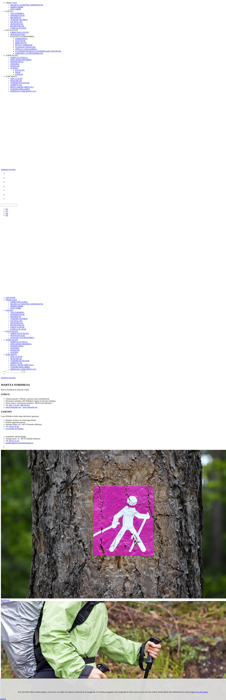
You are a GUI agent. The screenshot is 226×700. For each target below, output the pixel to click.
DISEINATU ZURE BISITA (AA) (23, 91)
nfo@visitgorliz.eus (13, 407)
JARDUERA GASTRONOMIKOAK (29, 53)
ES (7, 209)
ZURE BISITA (11, 76)
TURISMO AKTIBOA (19, 20)
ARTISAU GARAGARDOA (26, 49)
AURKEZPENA (21, 39)
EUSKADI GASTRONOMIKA (22, 37)
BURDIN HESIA (16, 62)
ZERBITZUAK (16, 85)
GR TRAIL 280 (16, 22)
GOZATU (9, 11)
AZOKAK (19, 74)
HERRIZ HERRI (16, 7)
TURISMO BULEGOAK (20, 83)
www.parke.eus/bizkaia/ (15, 429)
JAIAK (17, 72)
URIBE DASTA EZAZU (19, 32)
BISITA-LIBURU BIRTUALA (22, 87)
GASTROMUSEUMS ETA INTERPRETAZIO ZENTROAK (38, 51)
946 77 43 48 (14, 405)
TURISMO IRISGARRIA (20, 89)
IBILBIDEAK (15, 18)
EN (7, 213)
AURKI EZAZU (12, 55)
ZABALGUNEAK (17, 327)
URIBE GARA (11, 3)
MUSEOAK (15, 66)
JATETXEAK (20, 41)
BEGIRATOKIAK (17, 26)
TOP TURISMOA (17, 13)
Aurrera (3, 699)
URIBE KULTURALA (19, 58)
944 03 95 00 (14, 427)
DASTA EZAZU (12, 30)
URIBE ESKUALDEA (19, 302)
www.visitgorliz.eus (29, 407)
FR (7, 215)
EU (7, 211)
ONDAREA (14, 64)
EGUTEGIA (19, 70)
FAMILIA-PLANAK (18, 28)
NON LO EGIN (16, 79)
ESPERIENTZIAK (17, 15)
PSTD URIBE (15, 9)
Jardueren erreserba (8, 169)
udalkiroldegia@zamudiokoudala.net (19, 443)
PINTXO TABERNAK (23, 45)
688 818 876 (25, 405)
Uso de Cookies (202, 692)
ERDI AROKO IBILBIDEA (21, 60)
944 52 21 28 (14, 441)
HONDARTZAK (16, 24)
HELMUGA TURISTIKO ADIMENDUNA (26, 5)
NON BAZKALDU (17, 34)
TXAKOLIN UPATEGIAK (25, 47)
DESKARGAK (16, 81)
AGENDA (14, 68)
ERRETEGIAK (21, 43)
